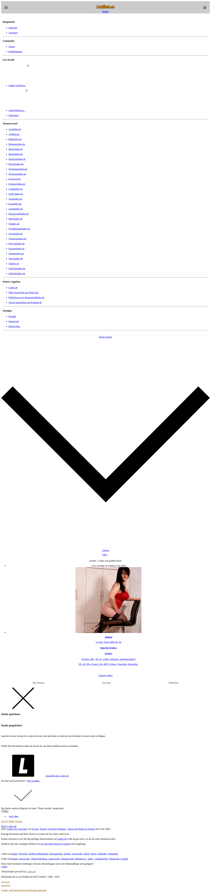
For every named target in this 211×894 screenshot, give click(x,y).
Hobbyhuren (26, 297)
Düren (93, 854)
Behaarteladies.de (16, 144)
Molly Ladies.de (9, 826)
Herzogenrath (56, 854)
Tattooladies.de (15, 258)
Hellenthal (113, 854)
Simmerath (114, 859)
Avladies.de (13, 134)
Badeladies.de (15, 139)
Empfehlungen (15, 51)
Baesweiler (24, 859)
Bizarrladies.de (15, 149)
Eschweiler (77, 854)
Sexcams (106, 683)
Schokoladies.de (16, 253)
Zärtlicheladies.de (16, 273)
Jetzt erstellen (33, 781)
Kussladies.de (14, 204)
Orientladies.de (15, 233)
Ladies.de (13, 287)
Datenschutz (14, 326)
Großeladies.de (15, 189)
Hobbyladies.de (15, 194)
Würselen (23, 854)
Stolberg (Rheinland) (38, 854)
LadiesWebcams (38, 110)
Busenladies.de (15, 154)
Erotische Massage (57, 829)
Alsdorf (67, 854)
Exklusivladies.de (16, 184)
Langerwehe (54, 859)
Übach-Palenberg (39, 859)
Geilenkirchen (101, 859)
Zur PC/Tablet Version (11, 821)
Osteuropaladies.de (17, 238)
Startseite (12, 27)
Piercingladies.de (16, 243)
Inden (90, 859)
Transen (43, 829)
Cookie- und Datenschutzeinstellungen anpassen (24, 890)
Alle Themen (38, 683)
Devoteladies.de (16, 164)
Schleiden (102, 854)
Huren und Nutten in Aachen (81, 829)
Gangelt (124, 859)
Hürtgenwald (67, 859)
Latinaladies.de (15, 209)
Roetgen (14, 859)
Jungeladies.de (15, 199)
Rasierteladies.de (16, 248)
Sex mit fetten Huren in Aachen (55, 844)
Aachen (13, 854)
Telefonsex (13, 115)
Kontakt (12, 316)
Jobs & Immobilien (25, 302)
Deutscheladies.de (16, 159)
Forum (11, 46)
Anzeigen (12, 32)
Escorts (35, 829)
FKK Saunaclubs (23, 292)
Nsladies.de (13, 224)
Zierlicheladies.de (16, 268)
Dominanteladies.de (17, 169)
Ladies (4, 866)
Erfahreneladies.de (17, 174)
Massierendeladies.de (18, 214)
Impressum (13, 321)
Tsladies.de (13, 263)
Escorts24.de (14, 179)
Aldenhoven (80, 859)
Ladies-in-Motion (39, 85)
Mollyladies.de (15, 219)
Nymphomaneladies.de (19, 229)
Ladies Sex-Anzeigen (17, 829)
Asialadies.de (14, 129)
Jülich (86, 854)
